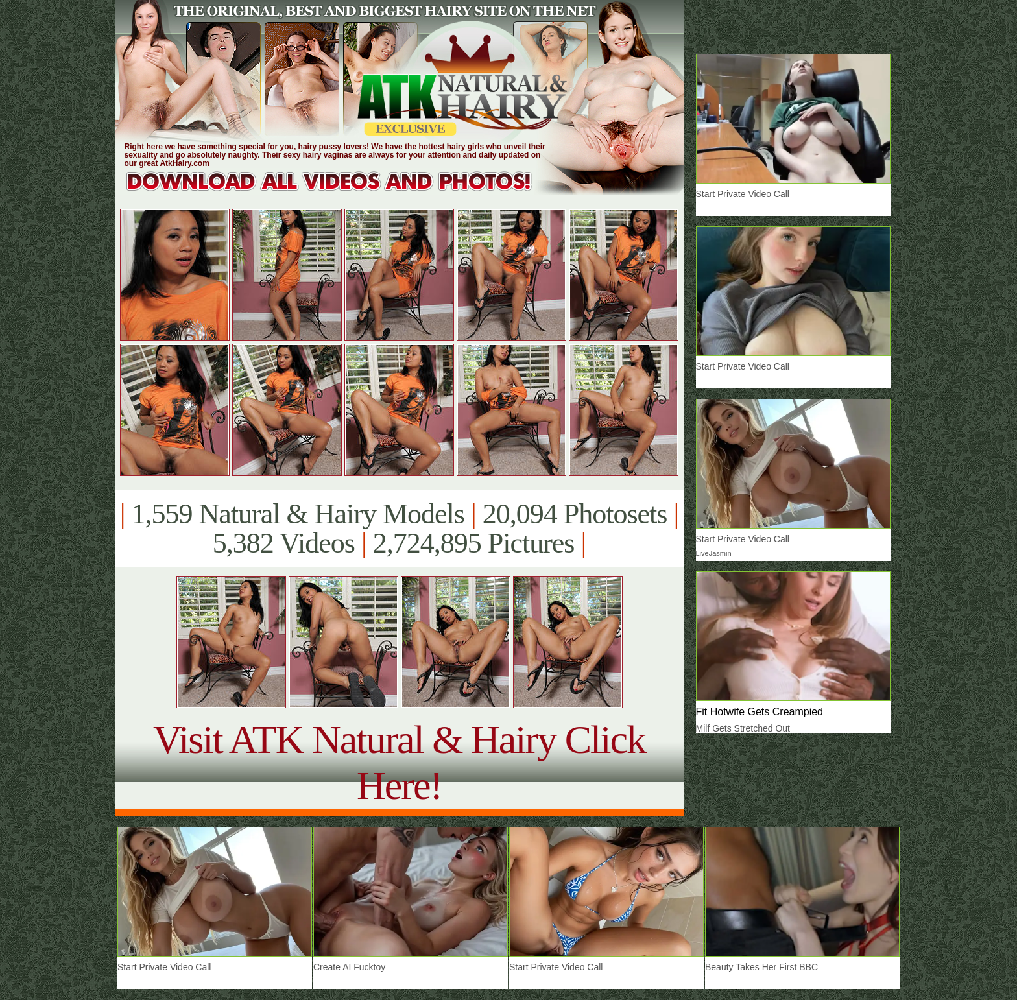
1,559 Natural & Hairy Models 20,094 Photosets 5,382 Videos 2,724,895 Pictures (399, 528)
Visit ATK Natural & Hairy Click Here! (399, 762)
